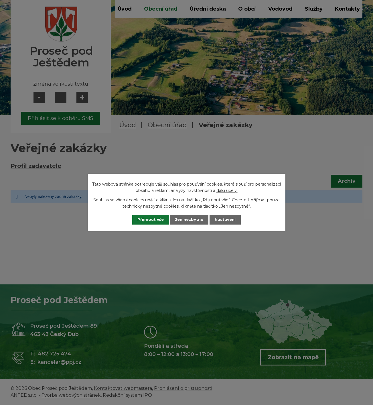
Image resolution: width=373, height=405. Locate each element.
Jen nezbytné (189, 219)
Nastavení (228, 219)
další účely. (227, 190)
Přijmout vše (147, 219)
